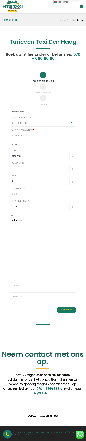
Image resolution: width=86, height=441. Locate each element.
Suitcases (17, 176)
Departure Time (20, 201)
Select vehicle (66, 310)
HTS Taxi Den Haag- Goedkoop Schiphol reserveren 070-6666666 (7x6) (36, 432)
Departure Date (20, 188)
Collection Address (22, 117)
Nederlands (61, 2)
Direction (17, 150)
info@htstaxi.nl (42, 393)
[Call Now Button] (7, 434)
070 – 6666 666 (48, 389)
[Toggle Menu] (81, 6)
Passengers (18, 163)
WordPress (33, 435)
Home (62, 20)
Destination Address (23, 130)
